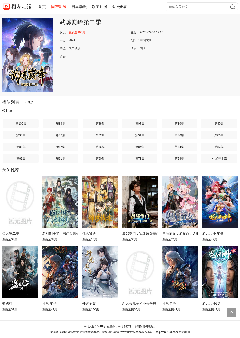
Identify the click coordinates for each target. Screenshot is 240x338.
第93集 (60, 135)
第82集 (21, 158)
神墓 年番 (49, 303)
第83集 (219, 147)
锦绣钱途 (89, 233)
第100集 (20, 123)
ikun (7, 110)
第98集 (100, 123)
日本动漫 (79, 7)
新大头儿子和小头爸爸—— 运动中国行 (140, 303)
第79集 (139, 158)
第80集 (100, 158)
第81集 (60, 158)
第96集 (179, 123)
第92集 (100, 135)
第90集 (179, 135)
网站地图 (184, 332)
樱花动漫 (21, 7)
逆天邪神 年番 (212, 233)
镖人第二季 (10, 233)
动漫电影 (120, 7)
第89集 (219, 135)
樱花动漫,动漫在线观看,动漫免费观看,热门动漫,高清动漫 (85, 332)
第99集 (60, 123)
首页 (42, 7)
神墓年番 (169, 303)
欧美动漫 (99, 7)
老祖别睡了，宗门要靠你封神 (60, 233)
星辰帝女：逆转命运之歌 (180, 233)
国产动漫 (58, 7)
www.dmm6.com (130, 332)
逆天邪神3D (211, 303)
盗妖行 (7, 303)
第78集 (179, 158)
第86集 (100, 147)
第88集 (21, 147)
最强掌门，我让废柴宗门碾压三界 (140, 233)
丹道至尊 (89, 303)
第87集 (60, 147)
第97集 (139, 123)
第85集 (139, 147)
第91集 (139, 135)
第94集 (21, 135)
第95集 (219, 123)
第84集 (179, 147)
